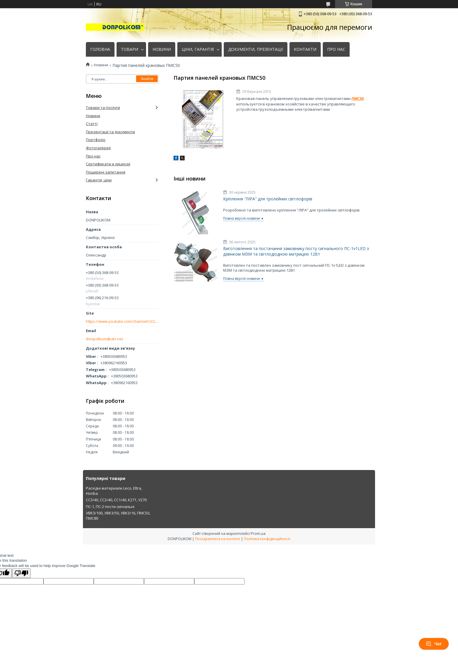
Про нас (93, 156)
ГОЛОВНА (100, 49)
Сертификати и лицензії (108, 164)
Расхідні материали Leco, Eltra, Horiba (114, 490)
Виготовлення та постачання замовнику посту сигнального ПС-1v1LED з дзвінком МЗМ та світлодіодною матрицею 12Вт (296, 251)
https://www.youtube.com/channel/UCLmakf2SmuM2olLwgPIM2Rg (122, 321)
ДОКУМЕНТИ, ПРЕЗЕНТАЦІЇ (255, 49)
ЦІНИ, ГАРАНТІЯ (198, 49)
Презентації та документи (110, 131)
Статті (92, 123)
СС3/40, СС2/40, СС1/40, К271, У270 (116, 499)
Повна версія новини (241, 218)
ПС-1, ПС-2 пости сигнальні (110, 506)
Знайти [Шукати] (146, 79)
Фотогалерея (98, 147)
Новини (101, 65)
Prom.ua (258, 533)
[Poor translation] (21, 573)
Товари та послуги (103, 107)
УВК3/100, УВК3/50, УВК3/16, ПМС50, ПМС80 (118, 515)
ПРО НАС (336, 49)
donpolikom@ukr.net (104, 339)
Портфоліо (95, 139)
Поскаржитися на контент (217, 538)
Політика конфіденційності (267, 538)
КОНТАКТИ (305, 49)
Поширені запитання (105, 172)
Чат (434, 643)
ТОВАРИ (129, 49)
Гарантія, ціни (99, 180)
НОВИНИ (161, 49)
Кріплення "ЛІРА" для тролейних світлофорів (267, 199)
